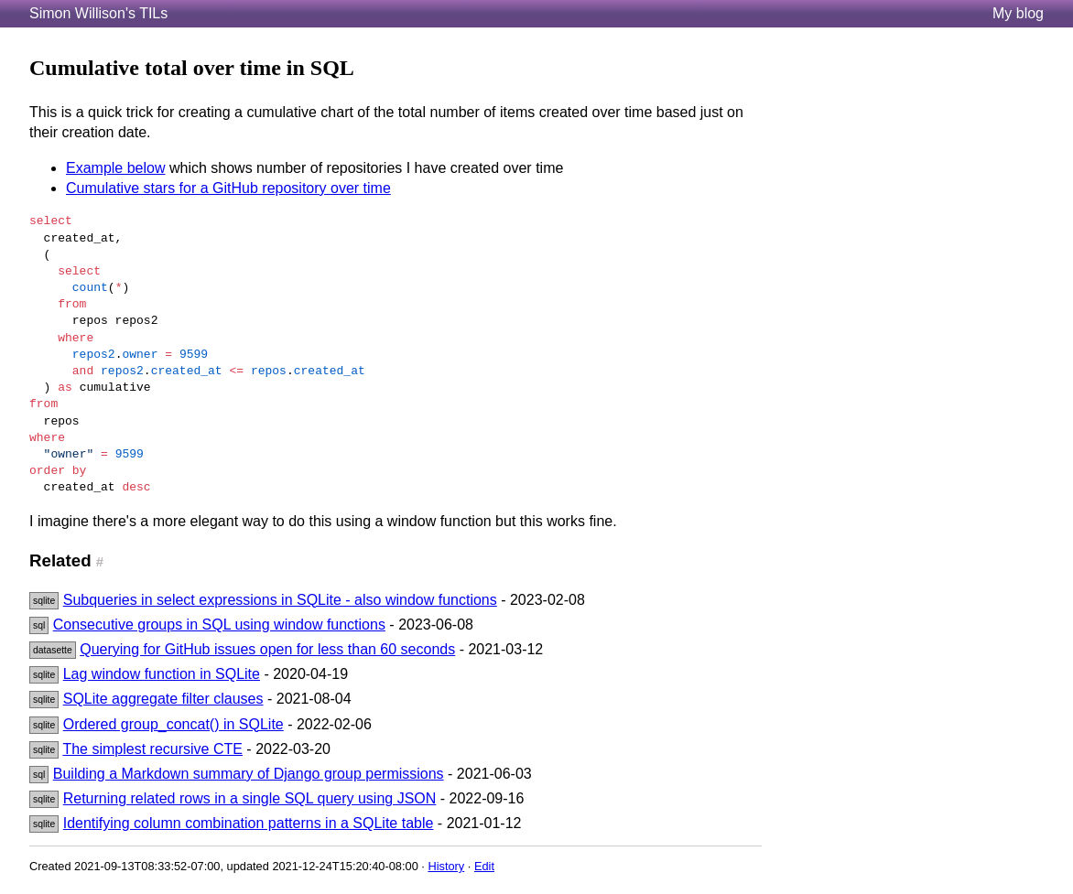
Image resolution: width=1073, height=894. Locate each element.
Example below (116, 168)
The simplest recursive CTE (152, 749)
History (446, 866)
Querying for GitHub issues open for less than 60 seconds (267, 649)
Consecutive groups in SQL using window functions (219, 624)
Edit (484, 866)
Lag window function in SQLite (161, 674)
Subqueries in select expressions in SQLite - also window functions (280, 600)
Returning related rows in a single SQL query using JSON (250, 798)
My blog (1018, 13)
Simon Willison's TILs (98, 13)
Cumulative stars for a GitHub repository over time (228, 188)
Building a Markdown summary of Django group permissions (248, 773)
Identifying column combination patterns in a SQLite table (248, 823)
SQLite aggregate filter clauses (163, 698)
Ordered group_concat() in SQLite (173, 724)
